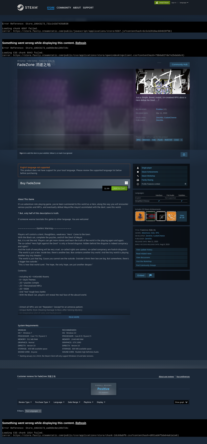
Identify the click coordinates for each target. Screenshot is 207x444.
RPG (138, 143)
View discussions (143, 261)
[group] (103, 417)
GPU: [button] (152, 416)
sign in (173, 3)
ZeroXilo (159, 121)
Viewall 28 (182, 220)
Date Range (73, 407)
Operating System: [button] (128, 416)
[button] (119, 191)
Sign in (22, 157)
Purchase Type (41, 407)
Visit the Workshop (144, 265)
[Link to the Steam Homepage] (30, 10)
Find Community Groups (146, 269)
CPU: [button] (142, 416)
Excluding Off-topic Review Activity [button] (61, 416)
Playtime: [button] (83, 416)
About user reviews (166, 380)
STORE (51, 7)
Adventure (146, 143)
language (183, 3)
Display (100, 407)
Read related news (143, 257)
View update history (144, 253)
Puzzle (160, 143)
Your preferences (183, 380)
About (77, 7)
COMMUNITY (64, 7)
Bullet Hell (168, 143)
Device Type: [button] (165, 416)
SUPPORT (88, 7)
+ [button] (181, 143)
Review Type (24, 407)
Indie (154, 143)
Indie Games (32, 64)
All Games (21, 64)
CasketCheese (170, 121)
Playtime (87, 407)
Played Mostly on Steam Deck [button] (103, 416)
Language (58, 407)
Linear (176, 143)
